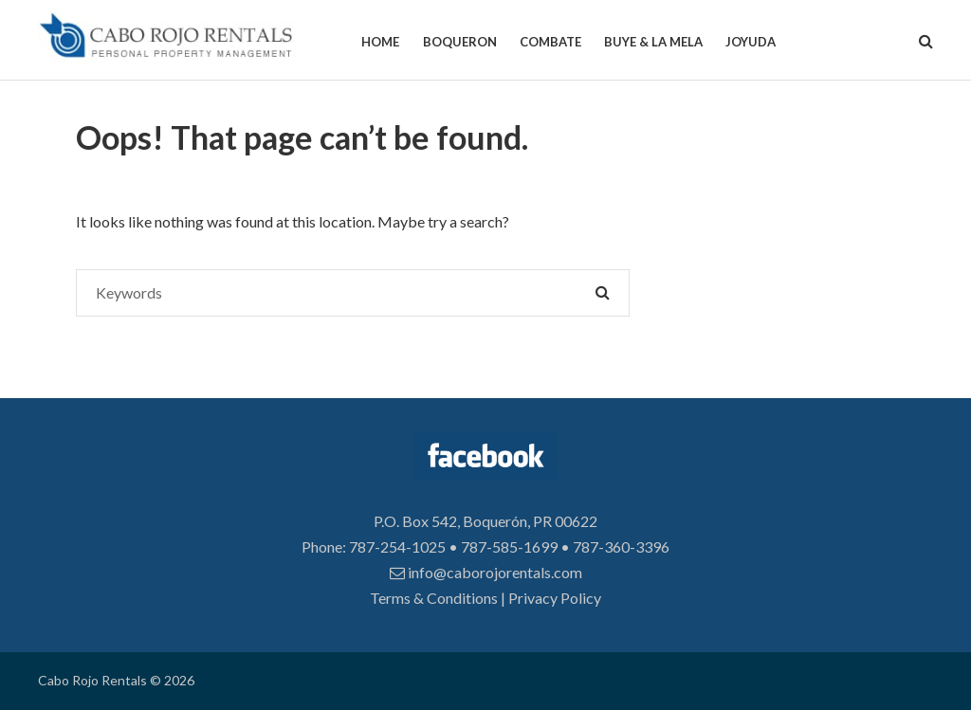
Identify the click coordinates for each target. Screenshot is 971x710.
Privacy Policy (554, 598)
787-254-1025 (397, 546)
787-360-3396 (621, 546)
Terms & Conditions (434, 598)
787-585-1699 (509, 546)
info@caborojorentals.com (486, 572)
